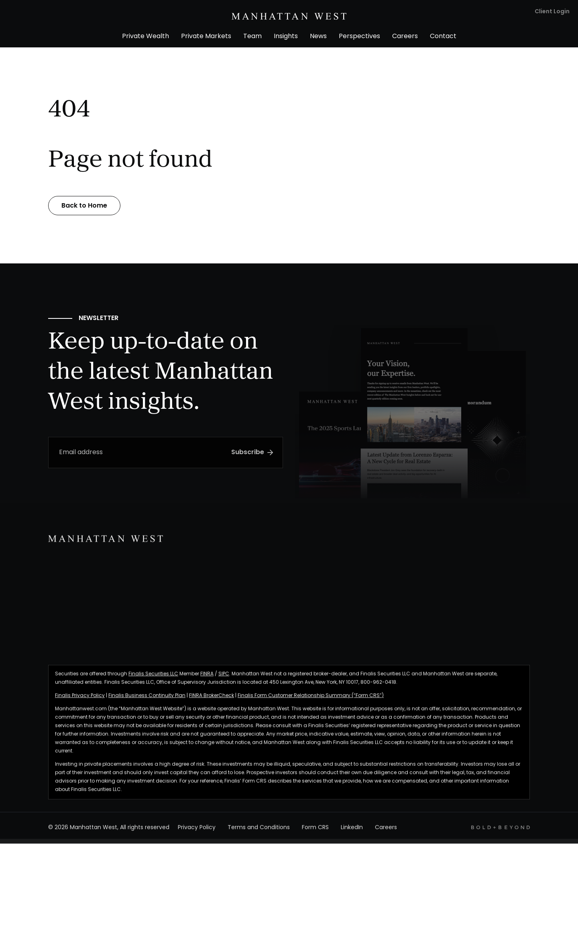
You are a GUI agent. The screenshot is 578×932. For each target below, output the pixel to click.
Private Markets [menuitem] (206, 36)
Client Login (552, 12)
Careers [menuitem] (405, 36)
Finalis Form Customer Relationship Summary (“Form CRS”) (311, 699)
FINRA (207, 677)
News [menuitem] (318, 36)
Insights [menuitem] (286, 36)
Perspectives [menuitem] (359, 36)
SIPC (223, 677)
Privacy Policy (197, 832)
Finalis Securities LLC (153, 677)
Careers (386, 832)
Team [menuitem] (252, 36)
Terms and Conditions (259, 832)
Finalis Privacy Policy (80, 699)
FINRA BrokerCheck (211, 699)
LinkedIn (352, 832)
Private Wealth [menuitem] (145, 36)
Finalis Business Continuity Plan (146, 699)
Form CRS (315, 832)
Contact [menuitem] (443, 36)
